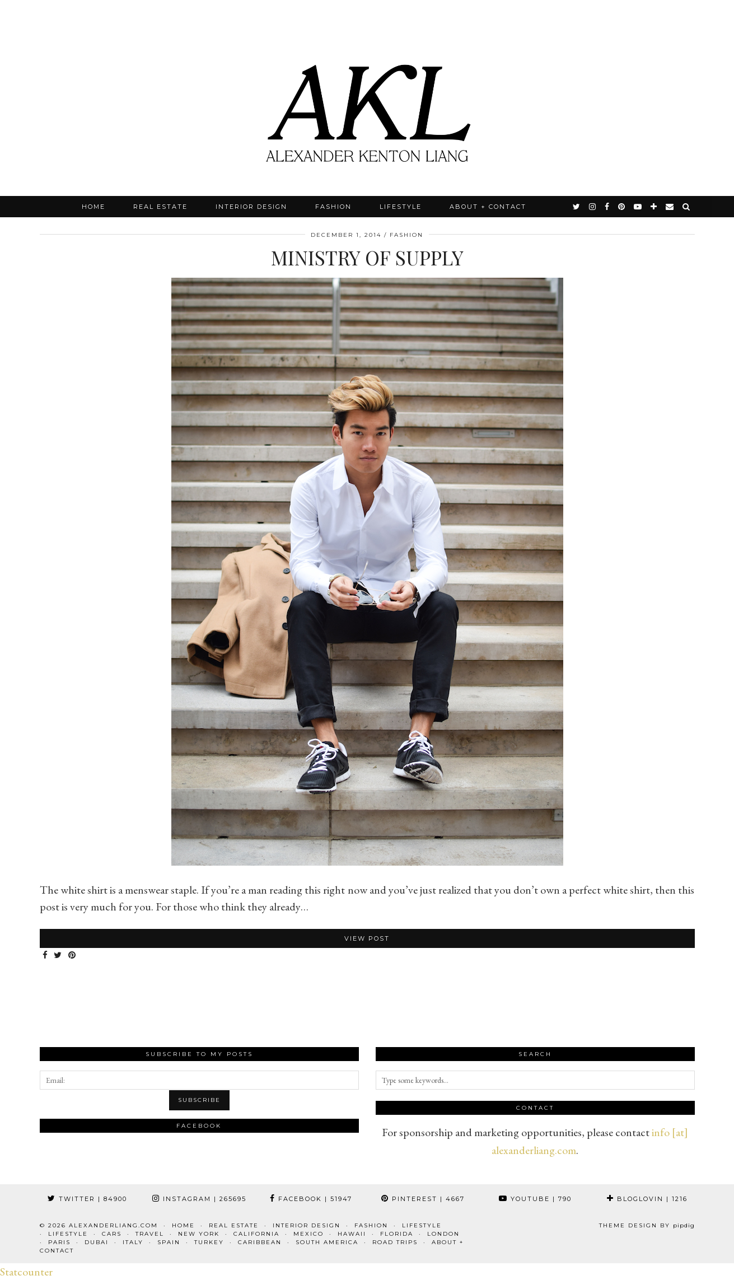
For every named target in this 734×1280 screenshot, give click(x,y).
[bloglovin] (654, 206)
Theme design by (647, 1225)
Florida (396, 1233)
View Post (367, 938)
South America (327, 1242)
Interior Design (251, 207)
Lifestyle (401, 207)
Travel (149, 1233)
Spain (168, 1242)
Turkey (209, 1242)
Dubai (97, 1242)
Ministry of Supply (367, 257)
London (443, 1233)
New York (198, 1233)
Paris (59, 1242)
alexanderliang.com (113, 1225)
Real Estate (160, 207)
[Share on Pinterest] (73, 955)
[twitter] (577, 206)
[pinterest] (622, 206)
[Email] (670, 206)
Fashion (333, 207)
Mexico (308, 1233)
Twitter (87, 1199)
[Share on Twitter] (59, 955)
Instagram (199, 1199)
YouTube (535, 1199)
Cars (111, 1233)
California (256, 1233)
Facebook (311, 1199)
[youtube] (638, 206)
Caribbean (260, 1242)
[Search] (686, 206)
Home (93, 207)
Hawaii (352, 1233)
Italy (133, 1242)
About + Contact (488, 207)
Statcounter (26, 1271)
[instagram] (593, 206)
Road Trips (395, 1242)
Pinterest (423, 1199)
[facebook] (607, 206)
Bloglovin (647, 1199)
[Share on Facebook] (46, 955)
